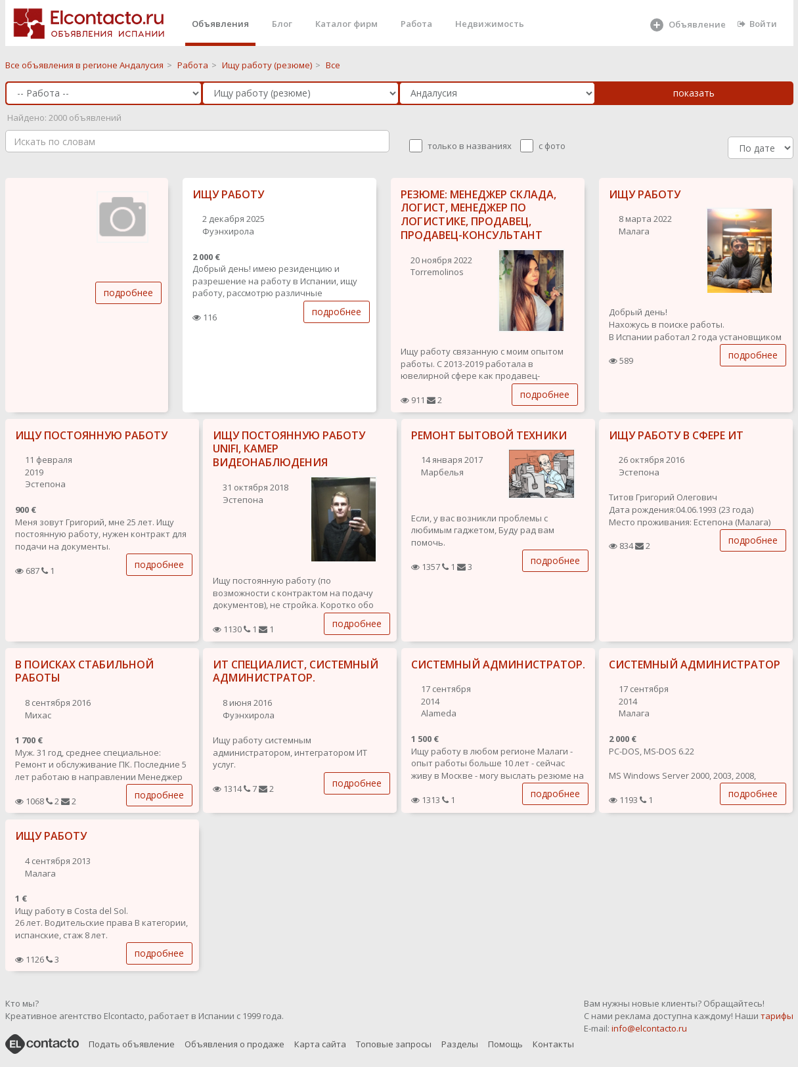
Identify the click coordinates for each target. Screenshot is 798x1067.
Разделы (459, 1044)
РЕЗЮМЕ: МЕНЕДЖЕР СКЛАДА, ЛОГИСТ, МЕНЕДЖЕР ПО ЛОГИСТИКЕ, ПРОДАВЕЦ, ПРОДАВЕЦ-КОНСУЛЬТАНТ (478, 214)
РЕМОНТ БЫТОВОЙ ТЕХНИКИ (489, 435)
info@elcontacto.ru (649, 1028)
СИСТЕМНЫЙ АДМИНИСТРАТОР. (498, 664)
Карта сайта (320, 1044)
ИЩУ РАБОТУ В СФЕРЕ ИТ (676, 435)
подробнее (128, 292)
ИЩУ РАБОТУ (228, 194)
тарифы (777, 1016)
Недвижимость (489, 24)
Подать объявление (132, 1044)
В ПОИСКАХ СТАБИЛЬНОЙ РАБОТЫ (84, 671)
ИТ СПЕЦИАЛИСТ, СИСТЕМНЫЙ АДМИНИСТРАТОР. (295, 671)
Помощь (505, 1044)
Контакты (553, 1044)
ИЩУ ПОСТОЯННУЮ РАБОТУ (91, 435)
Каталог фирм (346, 24)
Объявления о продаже (234, 1044)
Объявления (220, 24)
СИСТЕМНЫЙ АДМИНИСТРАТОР (694, 664)
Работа (416, 24)
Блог (282, 24)
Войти (757, 24)
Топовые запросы (394, 1044)
